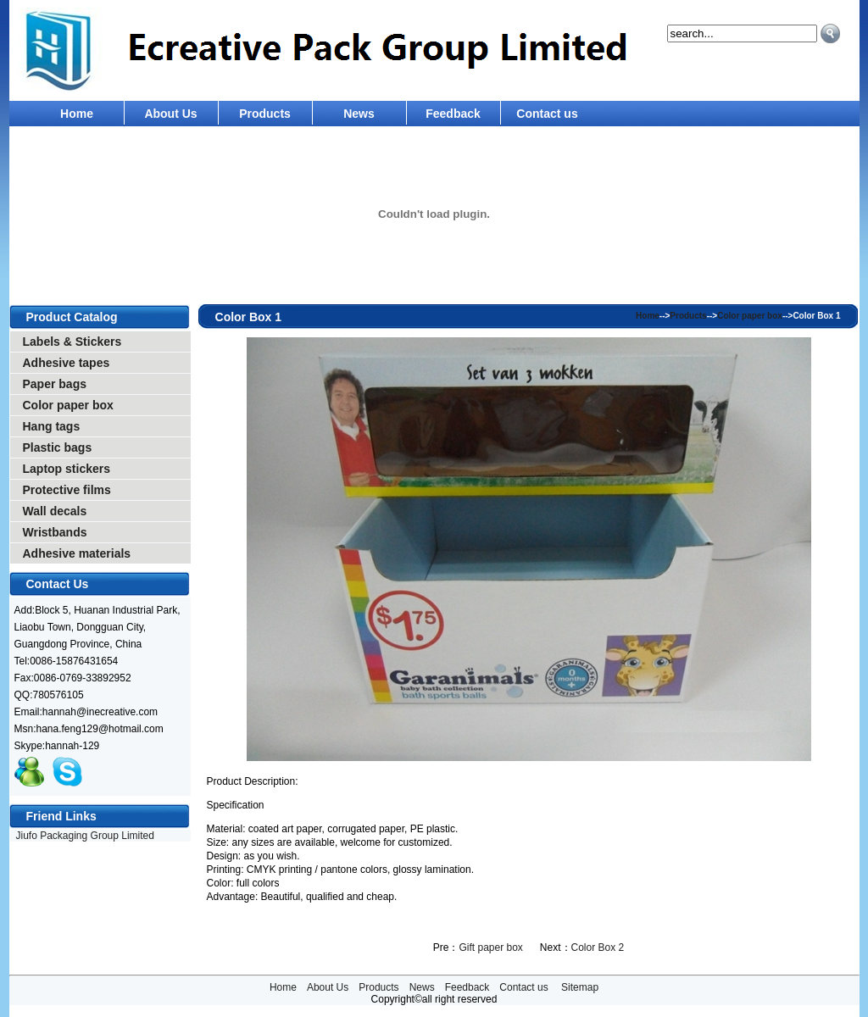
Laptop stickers (66, 468)
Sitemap (579, 987)
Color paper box (68, 405)
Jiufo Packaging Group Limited (85, 836)
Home (76, 113)
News (359, 113)
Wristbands (55, 532)
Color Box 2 (598, 947)
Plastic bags (57, 447)
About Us (170, 113)
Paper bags (54, 384)
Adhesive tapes (66, 363)
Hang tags (52, 426)
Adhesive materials (77, 553)
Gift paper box (490, 947)
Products (265, 113)
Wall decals (55, 511)
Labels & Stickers (72, 341)
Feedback (453, 113)
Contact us (546, 113)
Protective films (67, 490)
